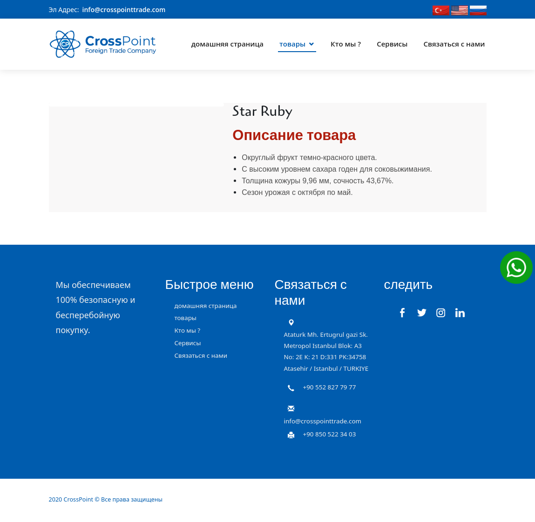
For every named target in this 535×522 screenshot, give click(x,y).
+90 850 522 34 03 (329, 433)
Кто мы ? (346, 43)
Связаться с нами (454, 43)
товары (292, 43)
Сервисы (392, 43)
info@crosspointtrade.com (124, 9)
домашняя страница (227, 43)
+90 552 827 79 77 (329, 387)
